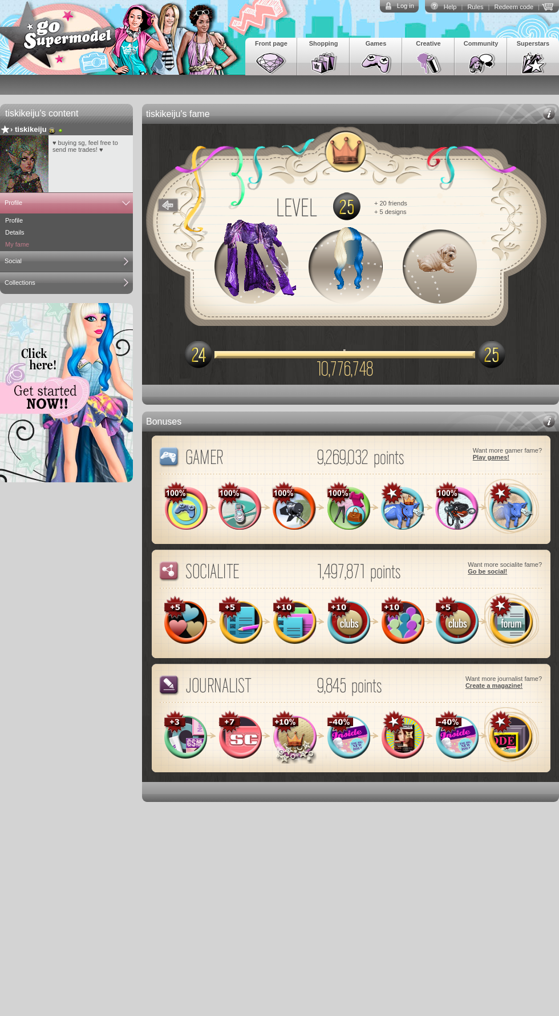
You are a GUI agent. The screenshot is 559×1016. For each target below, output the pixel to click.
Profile (13, 202)
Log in (405, 5)
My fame (17, 244)
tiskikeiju (31, 129)
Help (450, 6)
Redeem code (514, 6)
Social (13, 260)
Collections (20, 282)
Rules (475, 6)
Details (15, 232)
